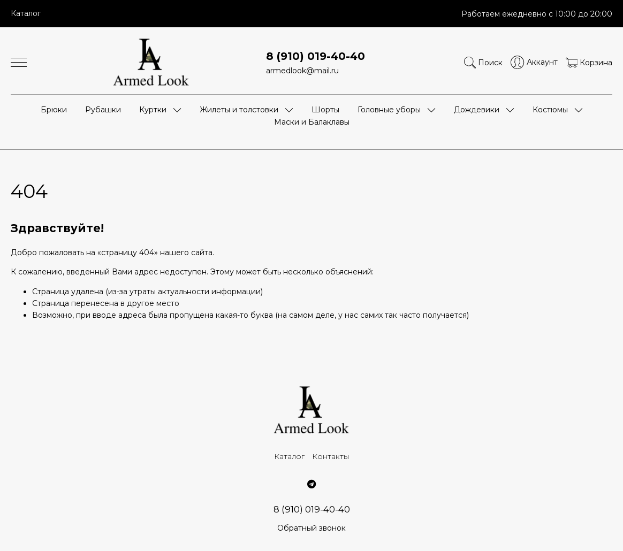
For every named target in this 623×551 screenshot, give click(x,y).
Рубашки (103, 109)
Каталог (26, 13)
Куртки (152, 109)
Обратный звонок (311, 528)
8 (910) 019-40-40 (315, 56)
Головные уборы (389, 109)
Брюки (54, 109)
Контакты (330, 456)
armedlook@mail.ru (302, 70)
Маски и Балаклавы (312, 122)
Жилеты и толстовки (239, 109)
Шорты (325, 109)
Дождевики (476, 109)
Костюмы (550, 109)
